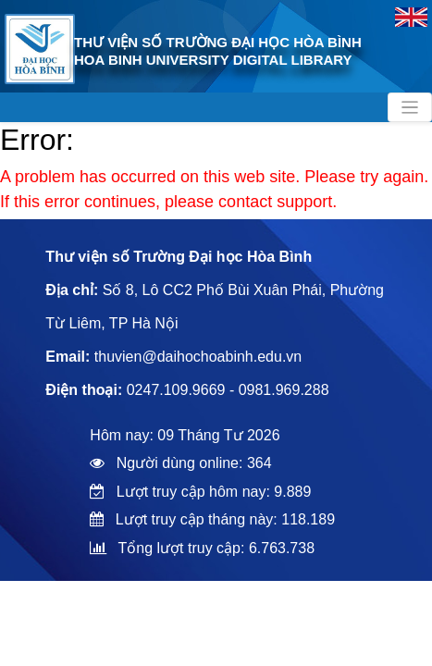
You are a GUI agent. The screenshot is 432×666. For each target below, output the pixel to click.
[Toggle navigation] (410, 107)
